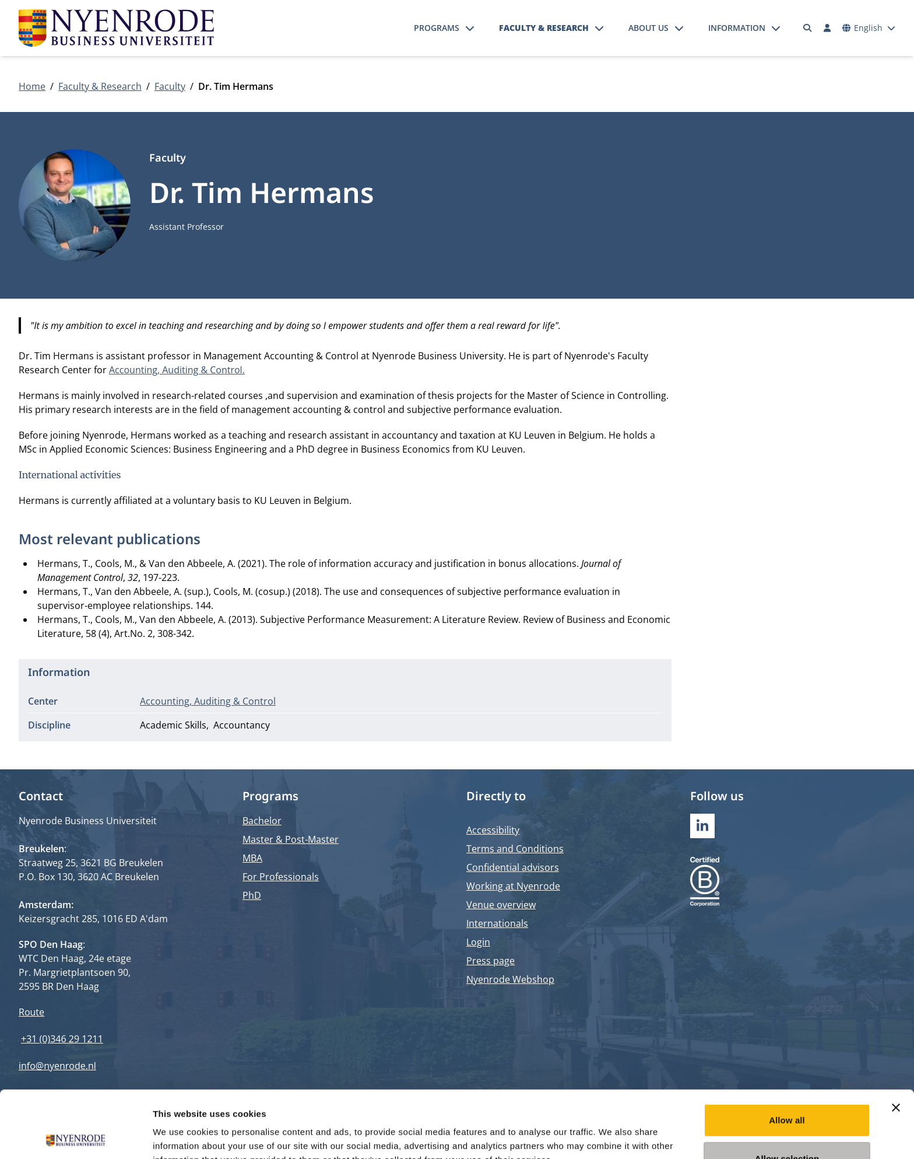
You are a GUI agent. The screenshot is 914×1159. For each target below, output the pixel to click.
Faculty (169, 86)
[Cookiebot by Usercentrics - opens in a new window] (75, 1136)
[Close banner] (896, 1041)
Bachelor (262, 820)
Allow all (787, 1053)
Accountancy (241, 725)
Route (31, 1012)
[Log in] (827, 28)
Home (32, 86)
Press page (490, 960)
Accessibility (492, 830)
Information (736, 27)
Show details (612, 1136)
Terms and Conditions (515, 848)
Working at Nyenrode (513, 886)
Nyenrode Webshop (510, 979)
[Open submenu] (470, 28)
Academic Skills (173, 725)
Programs (436, 27)
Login (478, 942)
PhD (251, 895)
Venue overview (501, 904)
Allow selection (787, 1092)
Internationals (497, 923)
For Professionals (280, 876)
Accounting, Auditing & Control (208, 701)
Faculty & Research (544, 27)
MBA (252, 858)
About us (648, 27)
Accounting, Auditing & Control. (177, 369)
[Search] (808, 28)
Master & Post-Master (290, 839)
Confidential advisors (512, 867)
